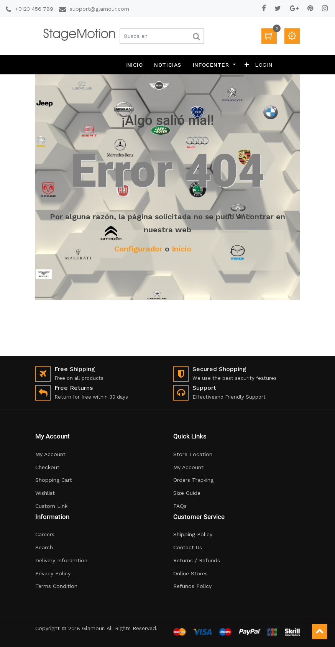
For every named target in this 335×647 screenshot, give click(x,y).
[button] (246, 64)
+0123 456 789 (34, 9)
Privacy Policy (53, 573)
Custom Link (51, 506)
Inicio (181, 248)
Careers (44, 534)
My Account (50, 454)
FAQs (180, 506)
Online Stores (190, 573)
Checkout (47, 467)
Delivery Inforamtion (61, 560)
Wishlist (45, 493)
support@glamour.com (99, 9)
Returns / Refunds (196, 560)
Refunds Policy (192, 586)
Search (44, 547)
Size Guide (186, 493)
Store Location (192, 454)
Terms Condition (56, 586)
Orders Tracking (193, 480)
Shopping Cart (53, 480)
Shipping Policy (192, 534)
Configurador (138, 248)
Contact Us (187, 547)
